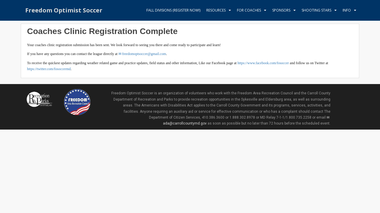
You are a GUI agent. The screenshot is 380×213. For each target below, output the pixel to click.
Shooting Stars (316, 10)
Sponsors (281, 10)
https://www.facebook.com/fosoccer (263, 63)
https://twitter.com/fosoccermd (49, 69)
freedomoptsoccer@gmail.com (144, 54)
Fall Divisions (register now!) (173, 10)
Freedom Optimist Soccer (63, 10)
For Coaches (249, 10)
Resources (216, 10)
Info (347, 10)
